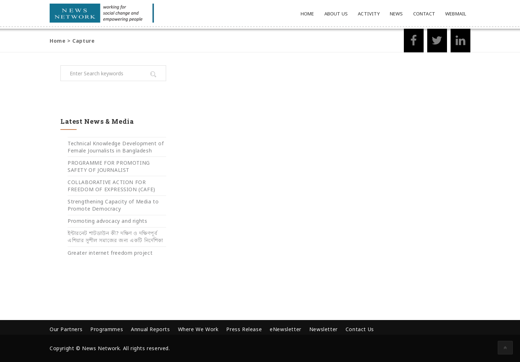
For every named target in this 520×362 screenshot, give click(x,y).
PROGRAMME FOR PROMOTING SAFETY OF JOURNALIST (109, 166)
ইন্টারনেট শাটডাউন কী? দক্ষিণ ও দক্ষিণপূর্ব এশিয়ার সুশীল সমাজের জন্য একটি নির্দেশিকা (115, 237)
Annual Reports (150, 329)
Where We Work (198, 329)
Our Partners (66, 329)
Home (307, 13)
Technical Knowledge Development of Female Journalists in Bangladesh (116, 147)
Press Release (244, 329)
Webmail (455, 13)
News (396, 13)
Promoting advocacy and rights (107, 220)
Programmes (106, 329)
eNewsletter (285, 329)
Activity (369, 13)
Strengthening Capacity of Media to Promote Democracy (113, 205)
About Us (336, 13)
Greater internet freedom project (110, 252)
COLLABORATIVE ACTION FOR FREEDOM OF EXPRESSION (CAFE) (111, 186)
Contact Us (360, 329)
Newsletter (323, 329)
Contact (424, 13)
